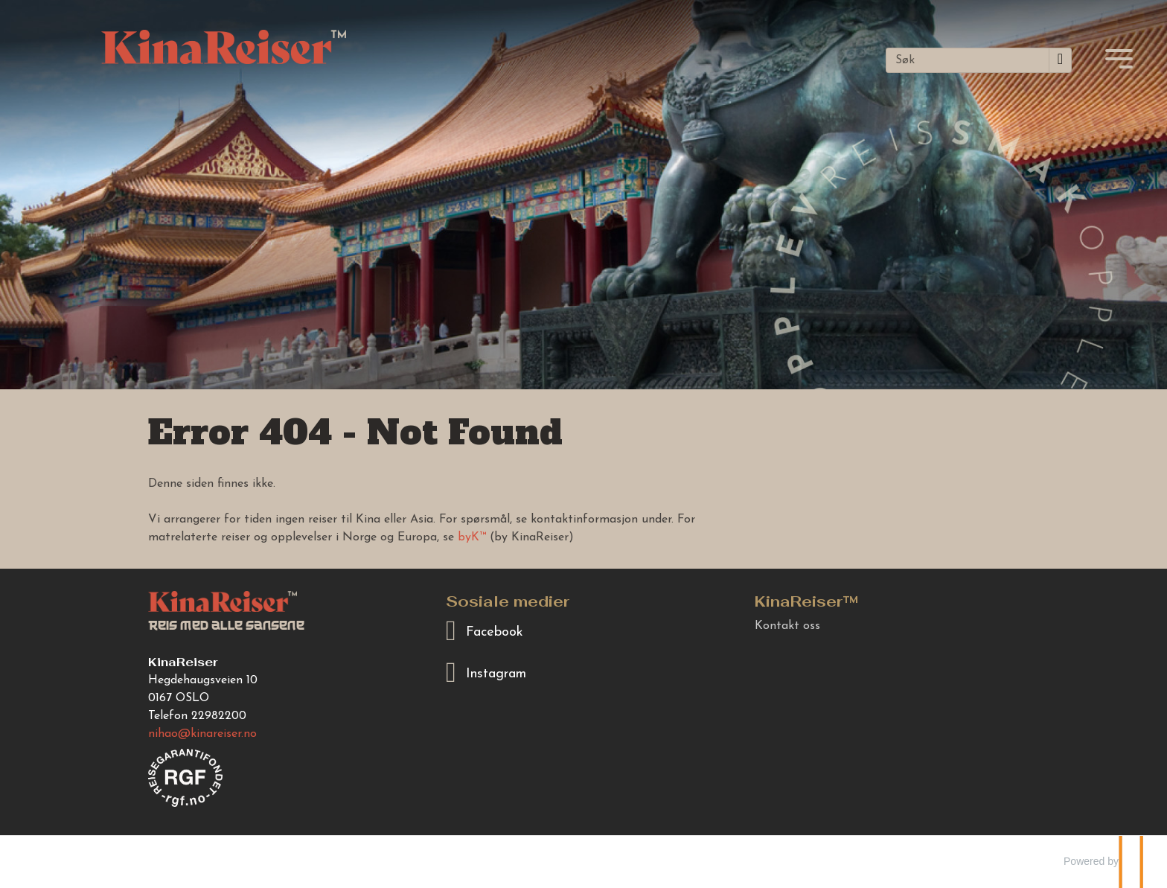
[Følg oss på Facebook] (583, 631)
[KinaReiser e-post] (202, 734)
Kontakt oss (787, 626)
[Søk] (967, 60)
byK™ (472, 537)
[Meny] (1119, 58)
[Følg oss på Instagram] (583, 674)
